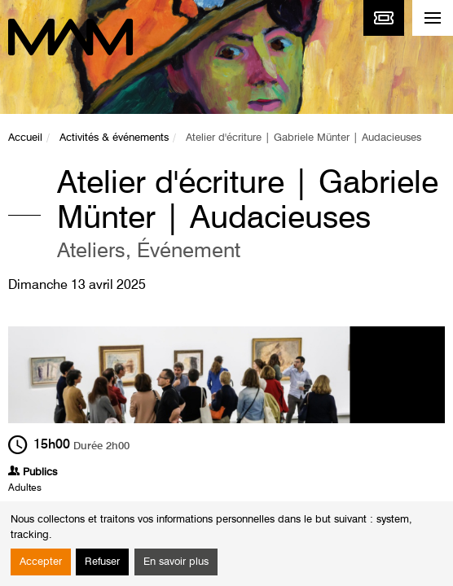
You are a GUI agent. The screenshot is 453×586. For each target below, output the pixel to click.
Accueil (25, 138)
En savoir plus (176, 562)
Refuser (102, 562)
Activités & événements (114, 138)
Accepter (41, 562)
